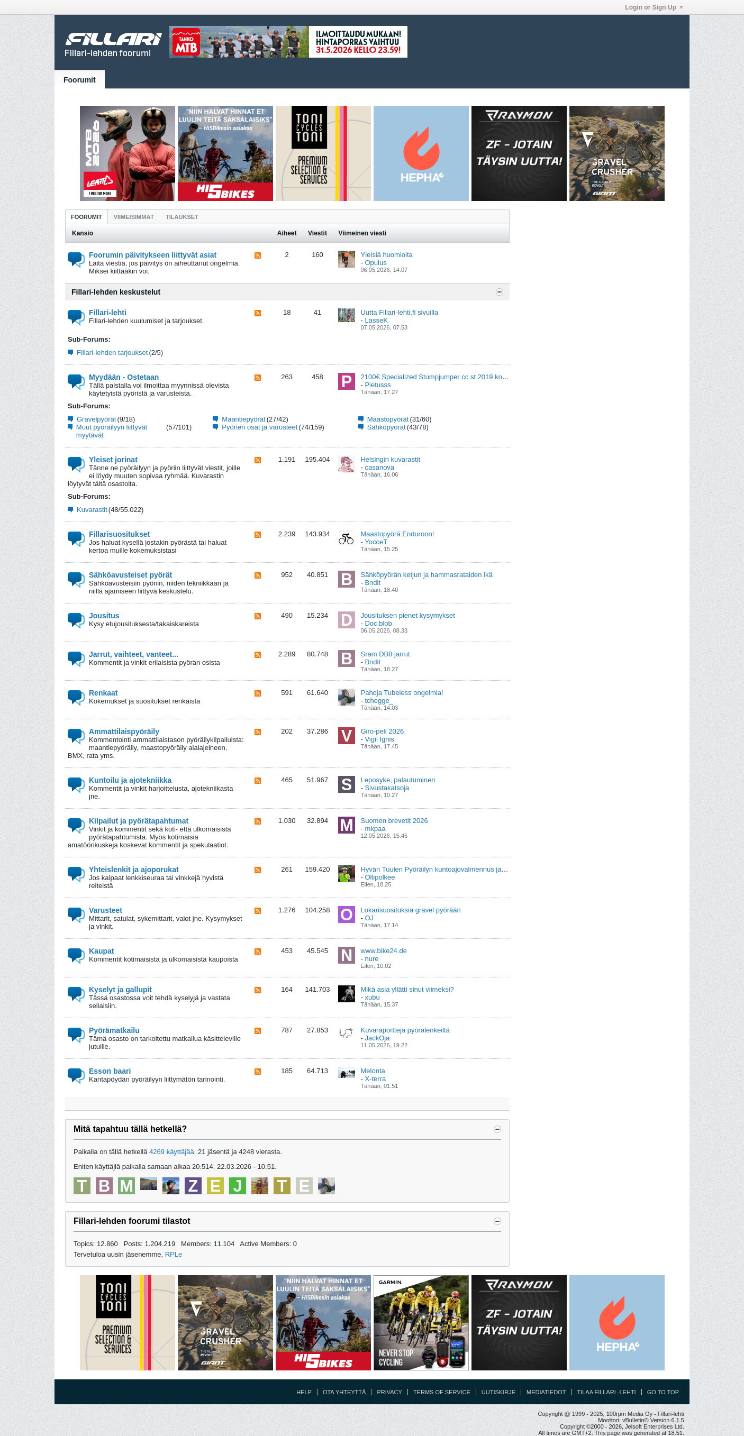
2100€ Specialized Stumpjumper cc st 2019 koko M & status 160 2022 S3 (472, 377)
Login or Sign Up (654, 7)
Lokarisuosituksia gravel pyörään (410, 910)
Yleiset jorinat (113, 459)
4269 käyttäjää (171, 1152)
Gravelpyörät (96, 419)
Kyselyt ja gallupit (120, 989)
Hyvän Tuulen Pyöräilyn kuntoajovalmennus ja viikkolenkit (448, 869)
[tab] (86, 216)
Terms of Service (441, 1392)
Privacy (389, 1392)
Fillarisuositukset (119, 534)
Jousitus (104, 615)
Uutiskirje (498, 1392)
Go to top (663, 1392)
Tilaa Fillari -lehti (606, 1392)
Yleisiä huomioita (386, 255)
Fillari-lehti (107, 312)
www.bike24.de (383, 951)
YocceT (376, 542)
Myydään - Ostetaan (124, 377)
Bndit (372, 583)
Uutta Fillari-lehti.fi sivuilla (399, 312)
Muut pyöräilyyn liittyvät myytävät (111, 431)
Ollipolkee (380, 877)
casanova (379, 467)
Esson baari (110, 1071)
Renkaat (103, 693)
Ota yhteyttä (344, 1392)
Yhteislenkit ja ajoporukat (134, 869)
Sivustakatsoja (387, 788)
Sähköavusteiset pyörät (130, 575)
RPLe (174, 1254)
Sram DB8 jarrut (385, 654)
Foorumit (79, 80)
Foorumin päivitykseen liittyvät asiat (152, 255)
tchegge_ (379, 701)
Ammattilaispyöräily (124, 731)
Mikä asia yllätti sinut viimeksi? (406, 989)
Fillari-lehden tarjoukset (112, 352)
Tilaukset (182, 217)
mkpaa (375, 829)
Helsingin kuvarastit (390, 459)
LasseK (376, 320)
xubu (372, 997)
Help (304, 1392)
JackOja (377, 1038)
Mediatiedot (546, 1392)
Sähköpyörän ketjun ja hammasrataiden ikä (426, 575)
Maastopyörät (388, 419)
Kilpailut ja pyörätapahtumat (138, 821)
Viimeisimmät (134, 217)
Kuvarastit (92, 510)
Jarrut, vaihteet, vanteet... (133, 654)
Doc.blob (378, 623)
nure (371, 959)
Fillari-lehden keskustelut (115, 292)
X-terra (375, 1079)
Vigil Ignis (379, 739)
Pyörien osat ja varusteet (259, 427)
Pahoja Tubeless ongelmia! (401, 693)
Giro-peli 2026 (382, 731)
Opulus (375, 263)
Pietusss (378, 385)
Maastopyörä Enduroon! (397, 534)
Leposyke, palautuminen (397, 780)
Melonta (372, 1071)
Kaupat (101, 951)
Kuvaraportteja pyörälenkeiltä (404, 1030)
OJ (369, 918)
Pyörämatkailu (114, 1030)
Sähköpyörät (386, 427)
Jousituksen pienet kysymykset (407, 615)
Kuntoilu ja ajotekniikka (130, 780)
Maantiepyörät (243, 419)
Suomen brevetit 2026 (394, 821)
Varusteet (105, 910)
